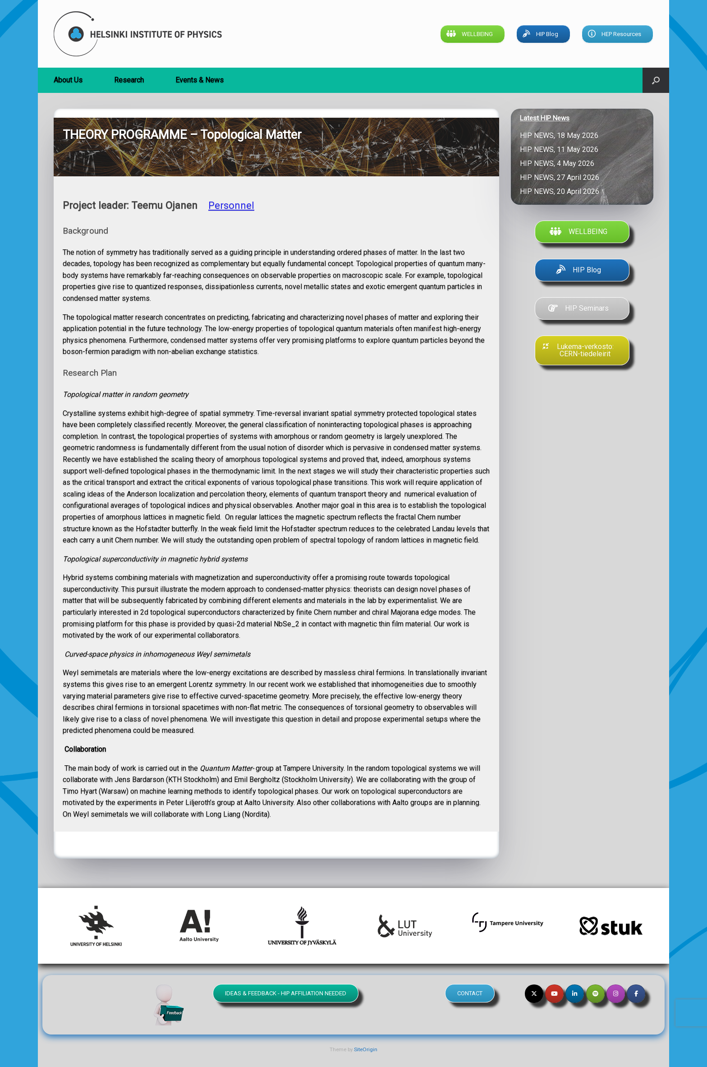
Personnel (231, 205)
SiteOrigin (365, 1049)
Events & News (199, 80)
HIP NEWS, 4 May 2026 (559, 163)
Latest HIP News (544, 118)
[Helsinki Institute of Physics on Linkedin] (574, 993)
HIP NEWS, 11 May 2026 (561, 149)
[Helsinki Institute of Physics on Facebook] (636, 993)
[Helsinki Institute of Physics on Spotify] (595, 993)
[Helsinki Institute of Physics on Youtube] (554, 993)
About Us (68, 80)
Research (129, 80)
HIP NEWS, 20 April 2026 (561, 191)
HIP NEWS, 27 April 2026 (561, 177)
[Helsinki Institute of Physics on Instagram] (615, 993)
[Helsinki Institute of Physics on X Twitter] (534, 993)
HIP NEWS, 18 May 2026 (561, 135)
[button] (656, 80)
